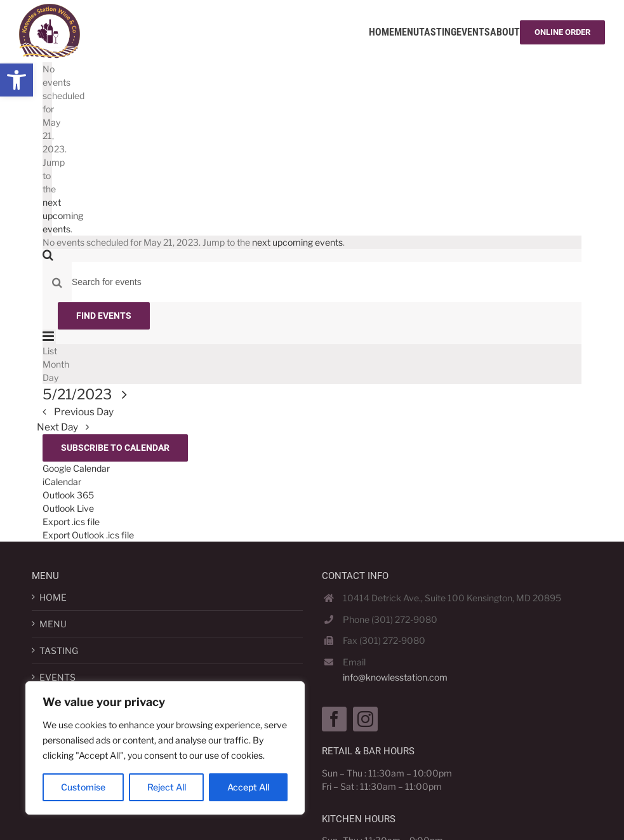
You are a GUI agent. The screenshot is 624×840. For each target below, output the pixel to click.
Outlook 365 (68, 495)
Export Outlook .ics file (88, 535)
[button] (16, 80)
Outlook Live (68, 508)
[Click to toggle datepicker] (88, 394)
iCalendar (62, 481)
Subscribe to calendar (115, 448)
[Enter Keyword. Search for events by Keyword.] (326, 282)
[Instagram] (365, 719)
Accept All (248, 787)
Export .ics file (71, 521)
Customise (83, 787)
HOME (53, 597)
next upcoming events (63, 215)
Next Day (58, 427)
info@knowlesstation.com (395, 677)
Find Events (103, 315)
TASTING (58, 650)
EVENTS (57, 677)
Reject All (166, 787)
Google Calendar (76, 468)
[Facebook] (334, 719)
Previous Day (83, 412)
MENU (53, 623)
